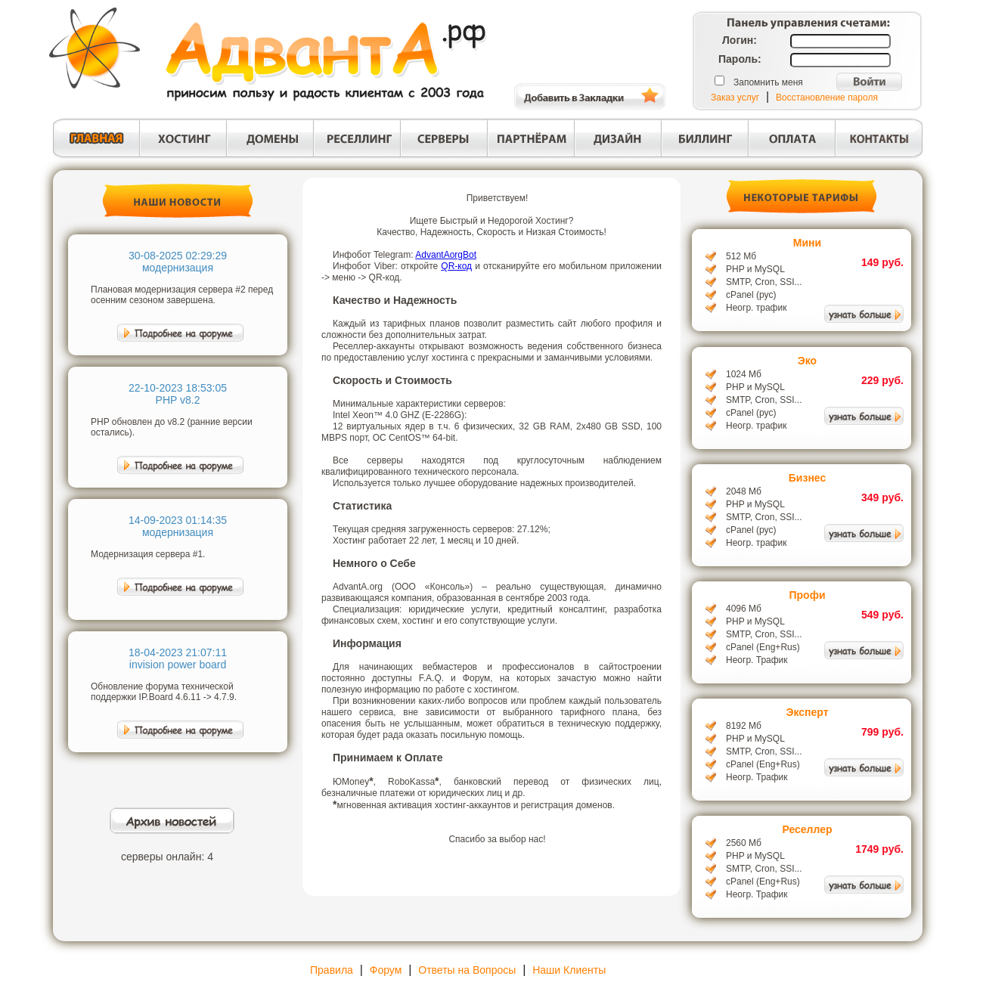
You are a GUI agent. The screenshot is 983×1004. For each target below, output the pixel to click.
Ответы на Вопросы (467, 970)
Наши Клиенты (569, 970)
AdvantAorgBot (445, 254)
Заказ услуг (735, 97)
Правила (331, 970)
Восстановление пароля (827, 97)
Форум (386, 970)
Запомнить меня (768, 82)
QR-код (456, 266)
